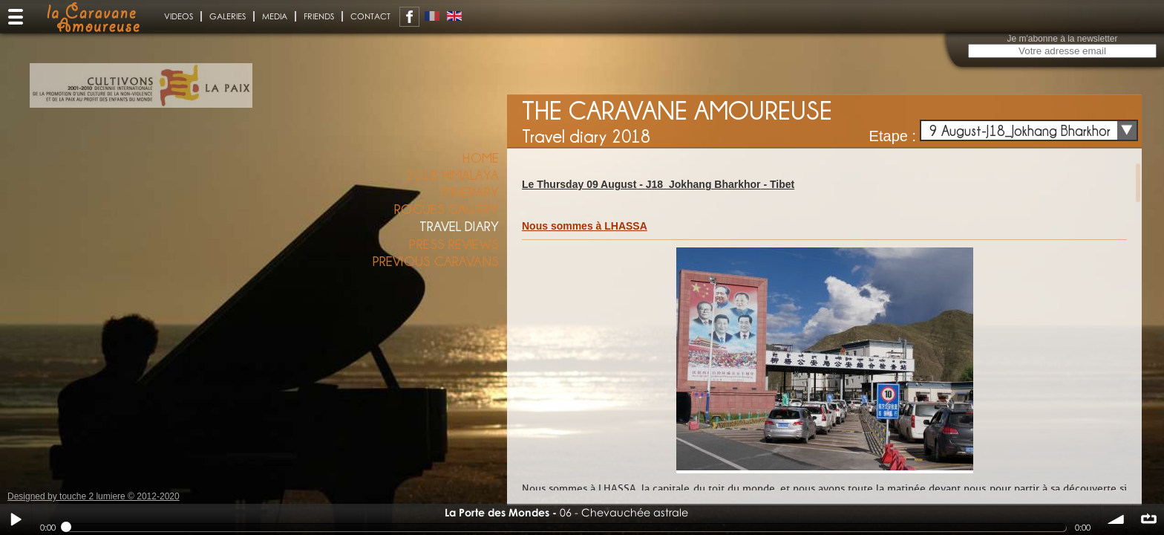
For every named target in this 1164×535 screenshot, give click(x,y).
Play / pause (15, 519)
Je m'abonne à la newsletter (1062, 38)
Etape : (892, 136)
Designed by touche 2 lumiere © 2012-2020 (93, 496)
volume (1116, 519)
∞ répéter (1148, 519)
